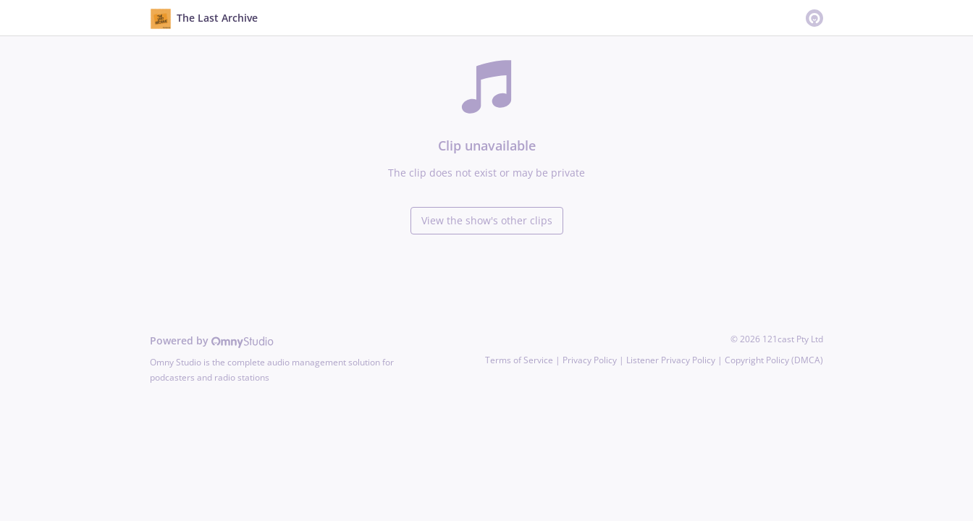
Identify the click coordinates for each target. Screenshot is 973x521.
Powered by (212, 340)
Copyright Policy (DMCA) (774, 360)
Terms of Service (519, 360)
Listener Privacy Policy (670, 360)
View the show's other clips (486, 220)
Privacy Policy (590, 360)
